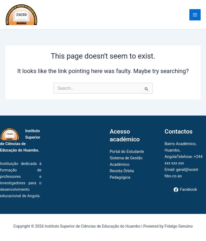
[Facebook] (185, 189)
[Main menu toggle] (195, 14)
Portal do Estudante (127, 151)
